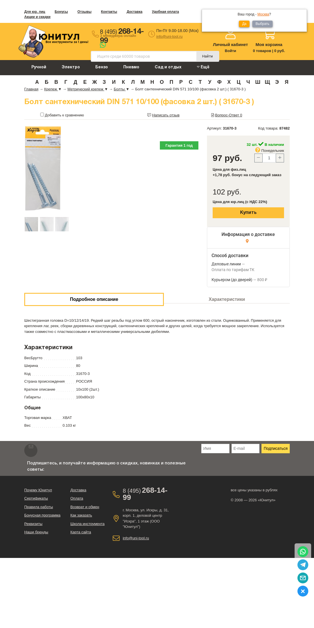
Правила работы (38, 507)
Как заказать (81, 515)
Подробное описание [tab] (94, 299)
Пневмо (131, 67)
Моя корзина (268, 44)
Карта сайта (80, 532)
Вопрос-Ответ (228, 115)
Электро (71, 67)
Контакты (109, 12)
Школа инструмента (87, 524)
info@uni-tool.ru (169, 36)
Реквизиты (33, 524)
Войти (230, 51)
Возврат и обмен (84, 507)
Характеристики (227, 299)
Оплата (76, 498)
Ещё (203, 67)
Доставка (134, 12)
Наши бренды (36, 532)
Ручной (38, 67)
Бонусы (61, 12)
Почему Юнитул (38, 490)
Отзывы (84, 12)
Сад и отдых (168, 67)
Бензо (101, 67)
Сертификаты (36, 498)
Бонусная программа (42, 515)
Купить (248, 213)
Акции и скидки (37, 17)
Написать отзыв (166, 115)
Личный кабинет (230, 44)
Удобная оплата (165, 12)
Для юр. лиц (34, 12)
